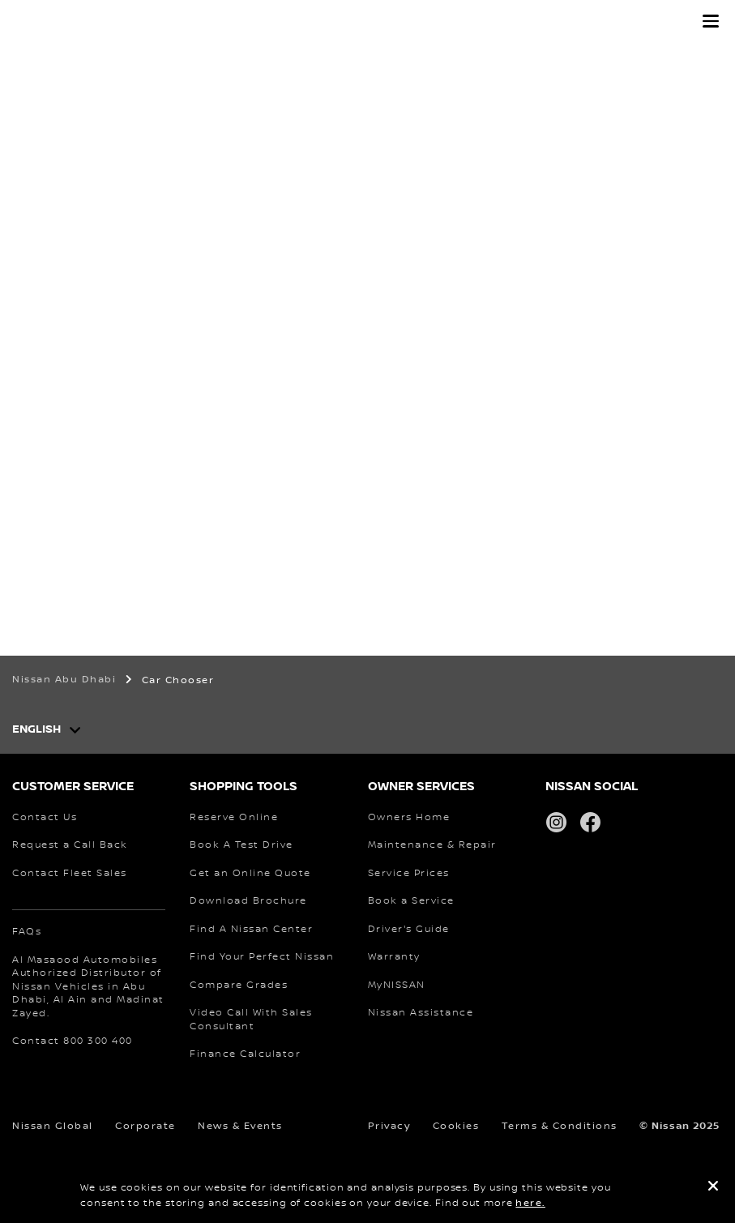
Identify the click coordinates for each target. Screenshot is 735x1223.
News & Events (240, 1126)
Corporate (145, 1126)
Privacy (389, 1126)
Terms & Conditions (559, 1126)
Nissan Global (52, 1126)
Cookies (456, 1126)
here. (530, 1203)
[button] (711, 21)
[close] (713, 1188)
